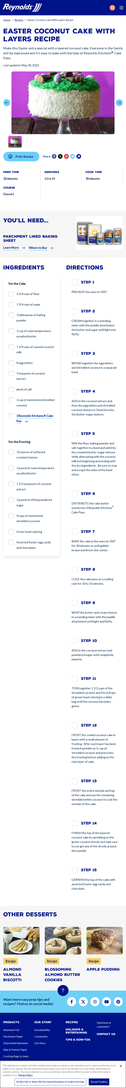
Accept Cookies (99, 1081)
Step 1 (87, 282)
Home (6, 19)
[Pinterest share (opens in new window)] (66, 164)
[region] (63, 1074)
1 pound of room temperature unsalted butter (35, 470)
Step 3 (88, 353)
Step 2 (88, 311)
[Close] (120, 1066)
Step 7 (88, 531)
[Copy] (79, 164)
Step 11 (88, 678)
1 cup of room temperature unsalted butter (33, 333)
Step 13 (89, 781)
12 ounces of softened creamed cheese (30, 454)
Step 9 (88, 603)
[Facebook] (54, 164)
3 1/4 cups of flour (28, 294)
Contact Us (106, 1034)
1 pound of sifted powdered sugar (34, 502)
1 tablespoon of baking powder (30, 317)
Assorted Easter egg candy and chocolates (33, 544)
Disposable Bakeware (15, 1043)
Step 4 (88, 391)
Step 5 (88, 433)
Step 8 (88, 569)
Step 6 (88, 493)
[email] (72, 164)
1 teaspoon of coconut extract (30, 376)
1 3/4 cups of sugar (28, 304)
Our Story (39, 1043)
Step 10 (89, 640)
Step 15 (89, 870)
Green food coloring (29, 531)
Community (41, 1036)
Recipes (18, 19)
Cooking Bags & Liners (16, 1056)
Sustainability (42, 1029)
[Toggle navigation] (121, 7)
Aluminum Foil (11, 1029)
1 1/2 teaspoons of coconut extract (33, 486)
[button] (112, 7)
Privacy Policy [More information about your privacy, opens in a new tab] (25, 1075)
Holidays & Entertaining (76, 1031)
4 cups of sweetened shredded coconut (29, 518)
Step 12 (89, 725)
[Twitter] (60, 164)
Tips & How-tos (78, 1039)
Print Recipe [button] (20, 164)
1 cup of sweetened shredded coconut (35, 402)
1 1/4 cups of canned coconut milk (35, 349)
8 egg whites (24, 363)
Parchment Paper (13, 1036)
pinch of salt (24, 389)
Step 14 (89, 823)
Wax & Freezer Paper (15, 1049)
